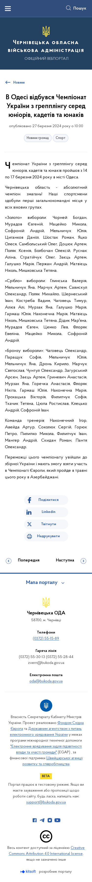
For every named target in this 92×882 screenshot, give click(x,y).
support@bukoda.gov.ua (46, 802)
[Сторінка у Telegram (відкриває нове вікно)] (42, 820)
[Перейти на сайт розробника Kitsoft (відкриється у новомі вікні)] (29, 871)
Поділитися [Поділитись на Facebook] (49, 500)
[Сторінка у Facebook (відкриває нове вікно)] (35, 820)
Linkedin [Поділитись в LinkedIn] (48, 512)
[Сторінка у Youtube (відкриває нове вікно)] (57, 820)
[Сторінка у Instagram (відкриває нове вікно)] (50, 820)
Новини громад (38, 138)
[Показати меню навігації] (8, 8)
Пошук (79, 8)
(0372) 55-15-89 (46, 639)
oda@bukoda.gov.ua (46, 681)
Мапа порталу (42, 582)
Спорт (61, 138)
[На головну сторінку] (46, 43)
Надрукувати (48, 536)
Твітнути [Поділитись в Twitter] (48, 524)
